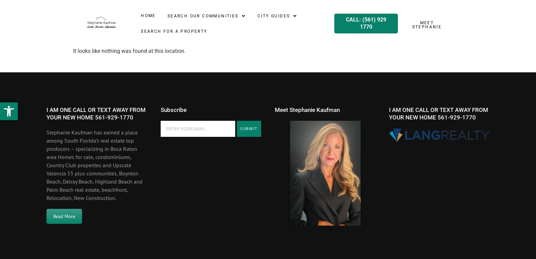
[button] (9, 111)
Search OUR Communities (207, 16)
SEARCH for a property (174, 31)
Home (148, 15)
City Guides (277, 16)
